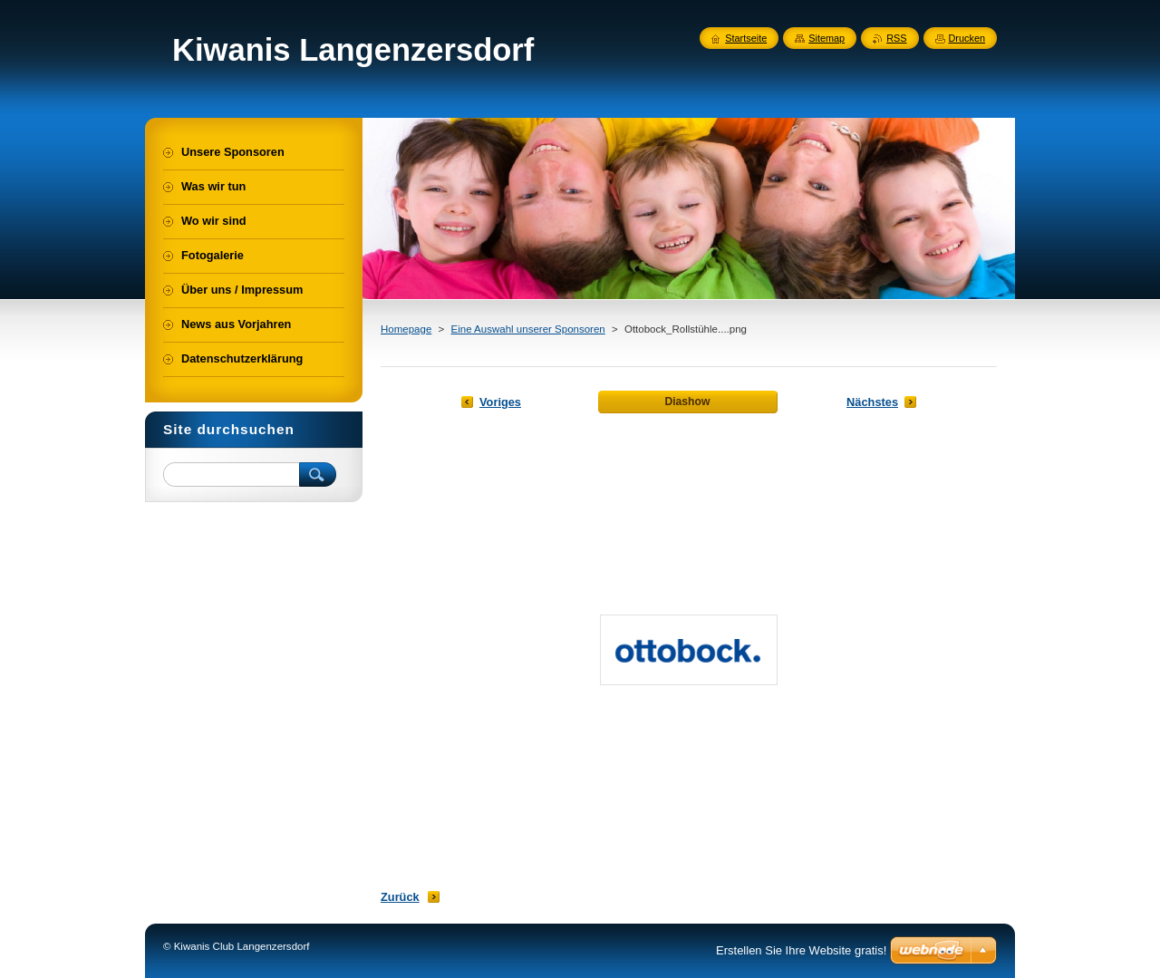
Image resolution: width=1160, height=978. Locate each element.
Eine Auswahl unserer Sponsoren (527, 329)
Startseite (746, 38)
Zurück (400, 897)
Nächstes (872, 402)
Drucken (967, 38)
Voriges (500, 402)
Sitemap (826, 38)
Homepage (406, 329)
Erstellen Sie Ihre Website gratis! (801, 950)
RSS (896, 38)
